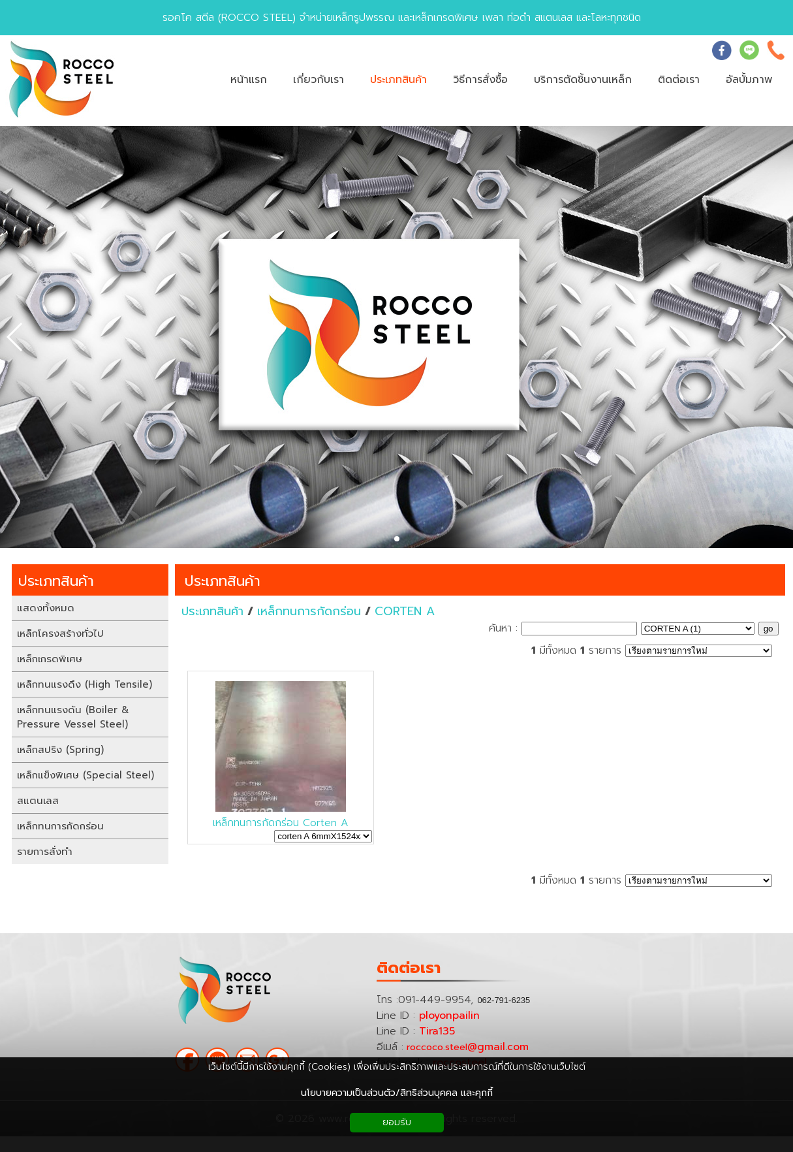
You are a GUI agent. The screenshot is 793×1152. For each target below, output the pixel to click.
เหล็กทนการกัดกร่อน (309, 611)
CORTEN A (405, 611)
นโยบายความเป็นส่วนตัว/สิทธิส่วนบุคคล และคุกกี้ (397, 1093)
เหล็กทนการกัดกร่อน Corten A (281, 823)
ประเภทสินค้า (222, 581)
